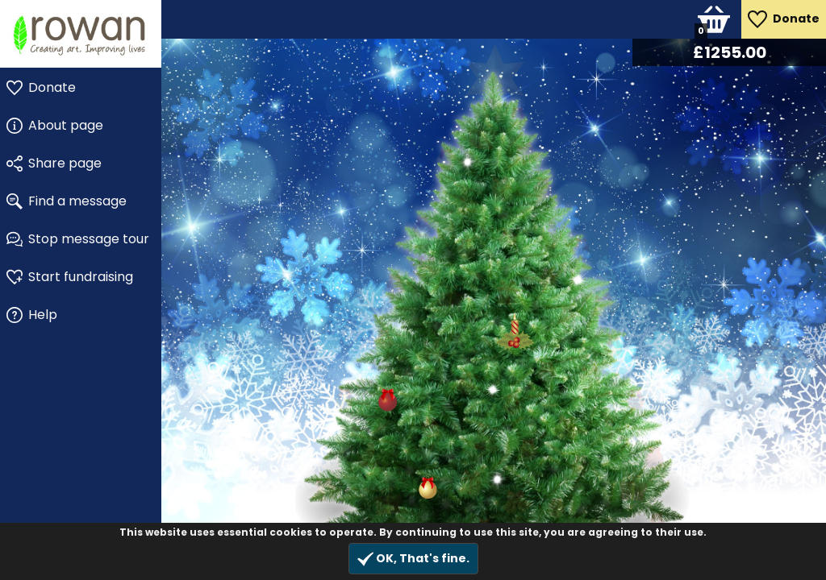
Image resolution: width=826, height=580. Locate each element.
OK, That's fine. (413, 558)
